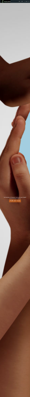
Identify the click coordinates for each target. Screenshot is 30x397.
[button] (24, 1)
